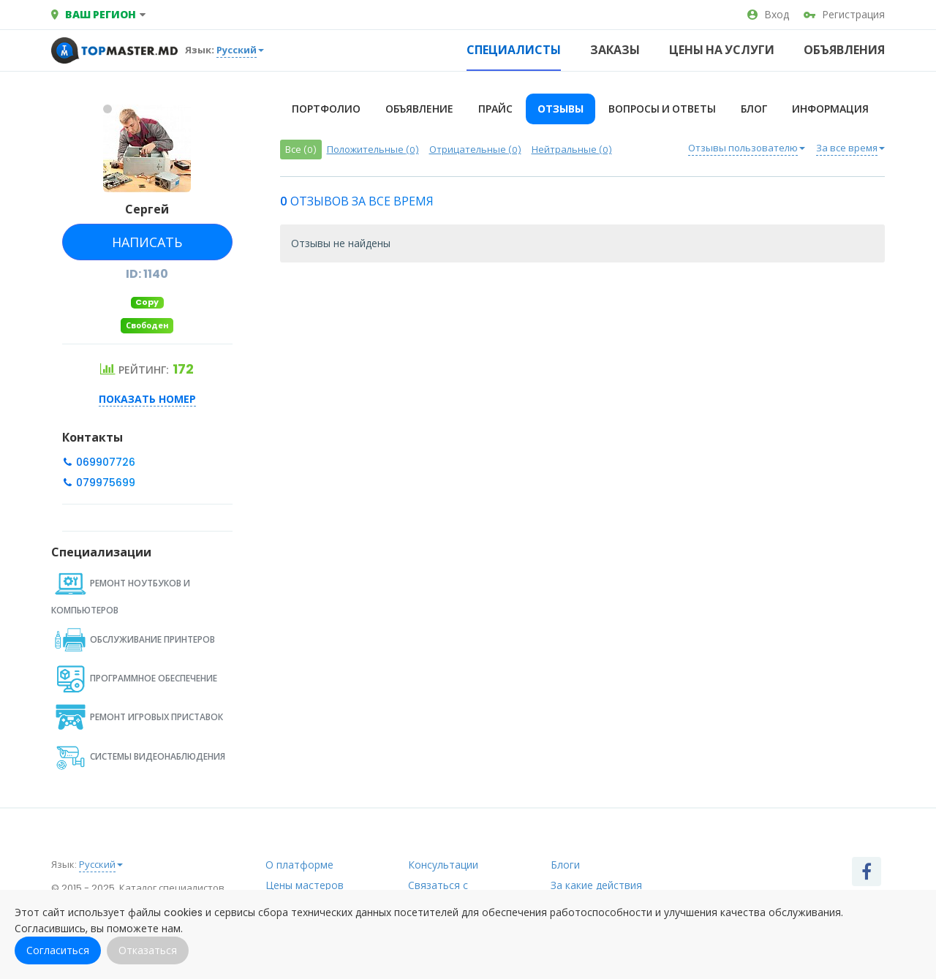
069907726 (104, 462)
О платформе (299, 865)
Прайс (495, 109)
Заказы (615, 50)
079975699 (104, 482)
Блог (754, 109)
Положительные (373, 149)
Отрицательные (475, 149)
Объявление (419, 109)
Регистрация (844, 14)
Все (301, 149)
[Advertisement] (583, 390)
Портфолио (326, 109)
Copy (147, 302)
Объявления (844, 50)
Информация (830, 109)
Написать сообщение (146, 246)
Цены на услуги (721, 50)
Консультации (443, 865)
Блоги (565, 865)
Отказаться (147, 950)
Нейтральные (572, 149)
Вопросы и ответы (662, 109)
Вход (768, 14)
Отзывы (560, 109)
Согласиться (57, 950)
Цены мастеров (304, 885)
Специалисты (514, 50)
